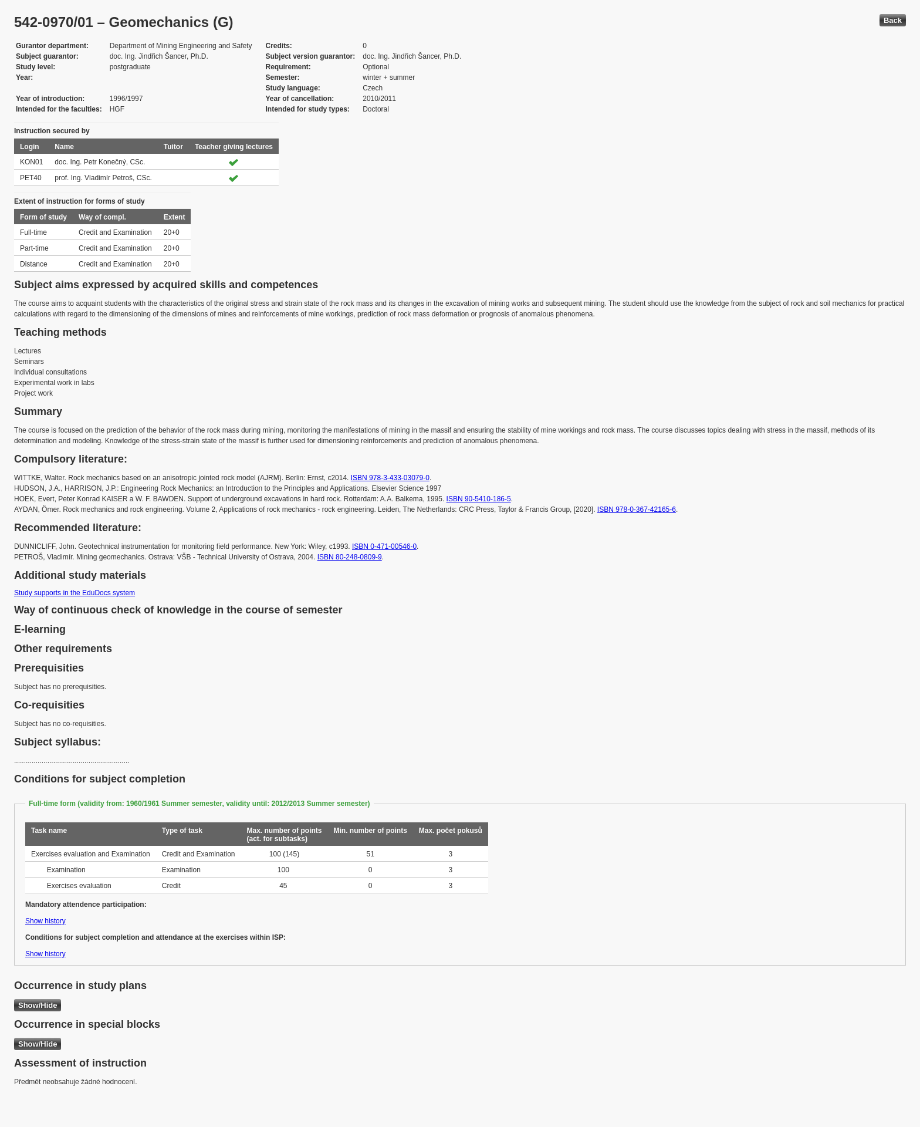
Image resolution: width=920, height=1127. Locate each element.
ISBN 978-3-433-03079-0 (390, 478)
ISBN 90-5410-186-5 (479, 499)
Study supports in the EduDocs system (74, 593)
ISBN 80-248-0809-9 (349, 557)
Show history (45, 921)
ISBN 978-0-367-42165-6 (636, 509)
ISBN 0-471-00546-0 (384, 546)
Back (893, 20)
